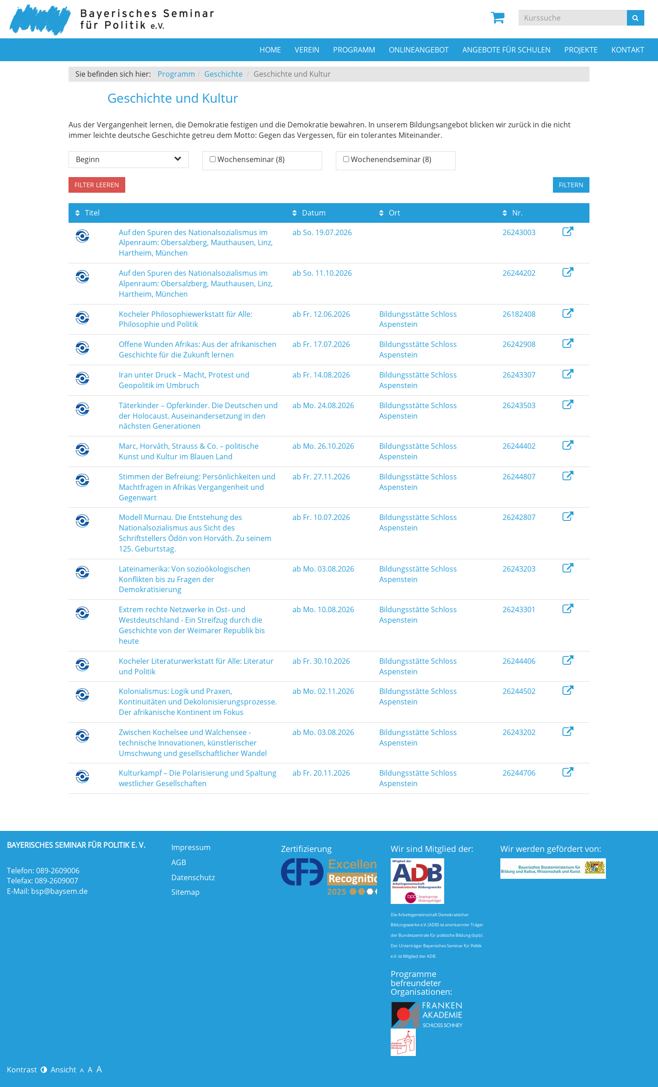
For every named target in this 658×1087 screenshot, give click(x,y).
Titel (87, 213)
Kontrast (27, 1070)
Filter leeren (96, 184)
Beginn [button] (128, 159)
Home (270, 50)
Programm (354, 50)
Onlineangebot (419, 50)
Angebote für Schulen (506, 50)
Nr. (513, 213)
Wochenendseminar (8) (391, 159)
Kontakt (627, 50)
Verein (307, 50)
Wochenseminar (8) (251, 159)
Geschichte (223, 74)
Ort (389, 213)
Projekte (581, 50)
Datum (309, 213)
